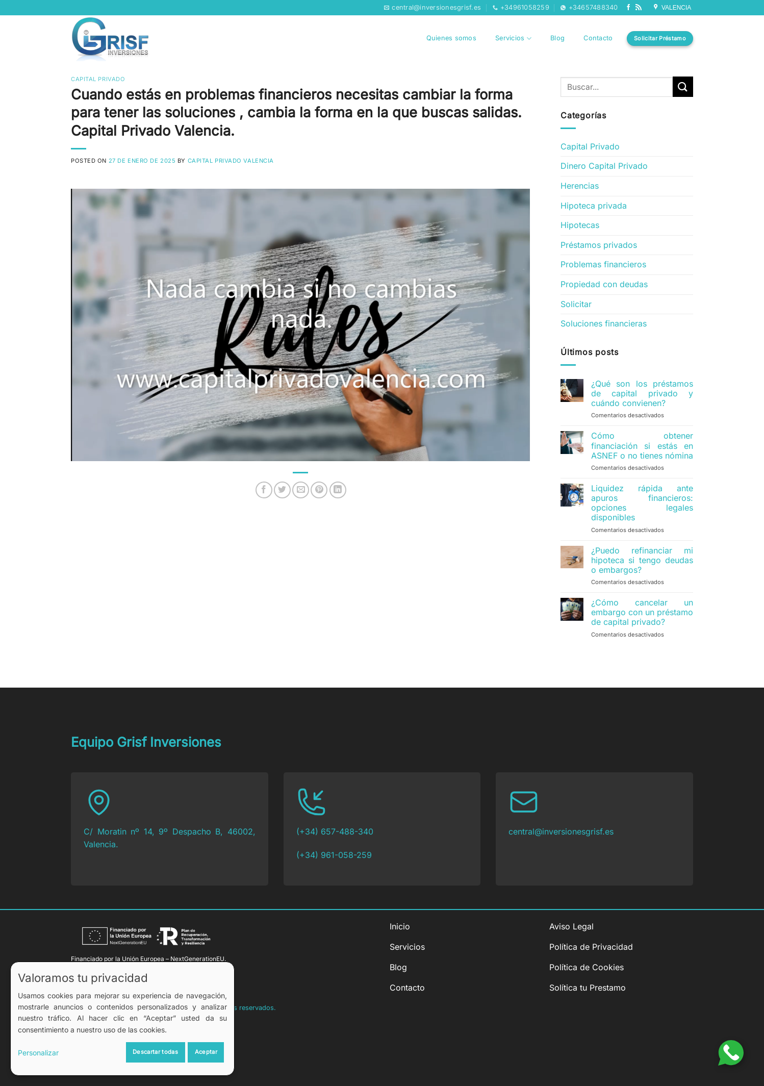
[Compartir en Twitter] (282, 490)
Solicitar (576, 304)
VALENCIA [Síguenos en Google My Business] (673, 7)
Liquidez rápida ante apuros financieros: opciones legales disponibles (642, 503)
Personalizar (38, 1052)
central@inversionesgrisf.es (561, 831)
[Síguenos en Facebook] (628, 7)
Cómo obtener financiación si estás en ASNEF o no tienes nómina (642, 445)
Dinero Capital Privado (604, 166)
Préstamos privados (599, 245)
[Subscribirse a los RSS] (638, 7)
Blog (557, 38)
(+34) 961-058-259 (334, 855)
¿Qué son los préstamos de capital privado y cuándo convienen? (642, 393)
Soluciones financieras (604, 323)
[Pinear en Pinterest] (319, 490)
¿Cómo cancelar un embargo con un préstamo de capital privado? (642, 612)
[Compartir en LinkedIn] (337, 490)
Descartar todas (155, 1051)
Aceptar (206, 1051)
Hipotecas (580, 225)
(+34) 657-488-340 (334, 831)
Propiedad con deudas (604, 284)
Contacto (598, 38)
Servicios (513, 38)
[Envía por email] (300, 490)
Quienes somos (451, 38)
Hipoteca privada (594, 205)
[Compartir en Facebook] (264, 490)
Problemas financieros (603, 264)
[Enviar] (683, 86)
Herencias (580, 186)
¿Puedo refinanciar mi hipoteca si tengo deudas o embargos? (642, 560)
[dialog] (122, 1019)
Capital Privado (98, 79)
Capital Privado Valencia (231, 160)
